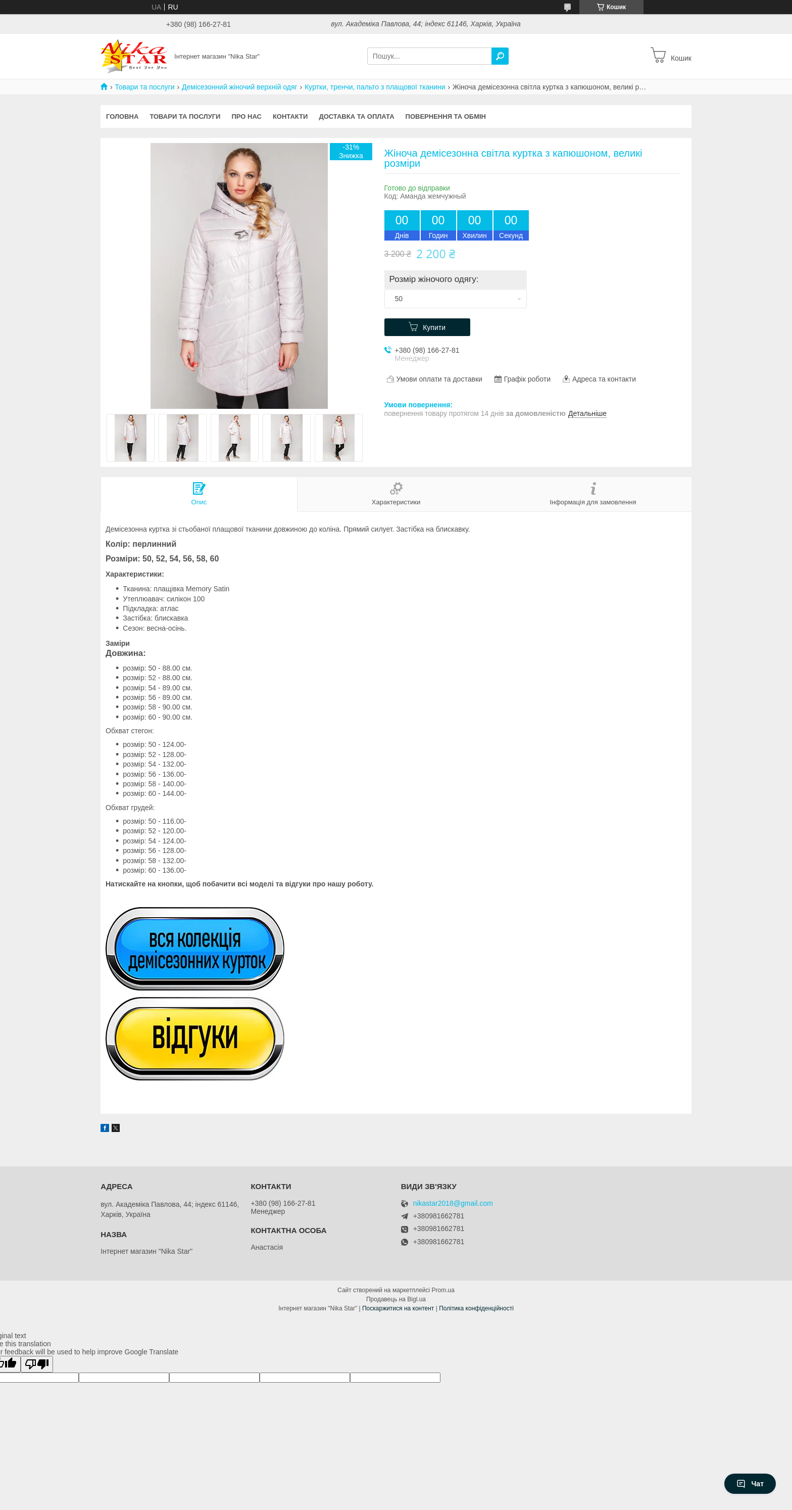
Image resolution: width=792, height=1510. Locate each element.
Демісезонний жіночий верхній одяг (240, 87)
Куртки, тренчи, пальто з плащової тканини (375, 87)
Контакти (290, 116)
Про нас (246, 116)
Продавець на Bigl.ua (396, 1299)
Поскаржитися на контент (398, 1308)
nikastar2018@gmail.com (453, 1203)
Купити (434, 327)
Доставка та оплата (356, 116)
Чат (750, 1483)
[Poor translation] (37, 1364)
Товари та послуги (144, 87)
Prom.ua (443, 1290)
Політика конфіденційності (476, 1308)
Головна (122, 116)
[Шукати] (500, 56)
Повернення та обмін (446, 116)
